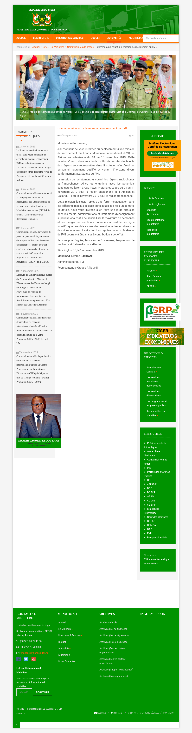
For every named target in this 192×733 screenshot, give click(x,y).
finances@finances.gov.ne (34, 652)
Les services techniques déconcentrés (153, 381)
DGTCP (151, 492)
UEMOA (151, 525)
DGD (149, 488)
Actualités (114, 38)
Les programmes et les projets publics (156, 403)
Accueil (21, 38)
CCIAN (151, 500)
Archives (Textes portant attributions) (112, 661)
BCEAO (151, 521)
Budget (95, 38)
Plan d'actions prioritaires (153, 278)
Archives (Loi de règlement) (114, 635)
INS (149, 467)
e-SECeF (157, 136)
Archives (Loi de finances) (113, 629)
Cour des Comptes (157, 517)
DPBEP (151, 286)
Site (45, 47)
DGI (149, 480)
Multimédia (136, 38)
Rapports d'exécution (152, 212)
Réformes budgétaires (152, 231)
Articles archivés (108, 622)
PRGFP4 (151, 270)
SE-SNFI (151, 504)
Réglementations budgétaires (155, 222)
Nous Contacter (66, 661)
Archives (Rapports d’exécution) (116, 669)
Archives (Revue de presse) (113, 642)
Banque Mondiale (157, 537)
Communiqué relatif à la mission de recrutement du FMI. (92, 128)
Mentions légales (149, 713)
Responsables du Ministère (155, 413)
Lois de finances (155, 198)
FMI (149, 533)
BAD (149, 529)
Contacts (168, 713)
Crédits (131, 713)
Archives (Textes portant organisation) (112, 650)
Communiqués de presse (80, 47)
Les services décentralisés (153, 393)
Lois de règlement (155, 204)
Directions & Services (70, 38)
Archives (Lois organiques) (113, 676)
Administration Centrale (154, 369)
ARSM (150, 496)
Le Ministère (41, 38)
